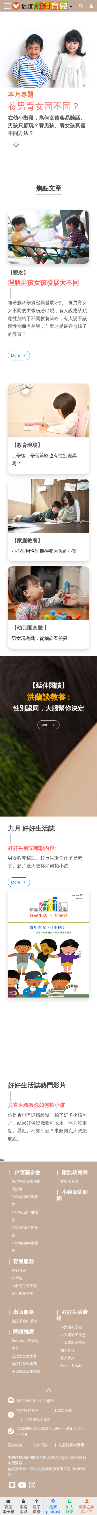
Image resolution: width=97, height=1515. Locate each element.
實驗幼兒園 (69, 1181)
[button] (71, 5)
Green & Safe (71, 1365)
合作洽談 (40, 1444)
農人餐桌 (67, 1357)
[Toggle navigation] (7, 6)
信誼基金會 (27, 1172)
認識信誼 (15, 1444)
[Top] (2, 1160)
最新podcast (53, 1506)
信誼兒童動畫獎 (24, 1363)
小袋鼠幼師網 (72, 1195)
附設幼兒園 (75, 1172)
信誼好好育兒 (27, 1410)
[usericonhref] (89, 6)
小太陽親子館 (71, 1327)
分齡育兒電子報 (24, 1285)
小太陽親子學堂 (73, 1334)
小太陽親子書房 (73, 1342)
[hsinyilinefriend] (12, 1486)
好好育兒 (19, 1270)
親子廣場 (37, 1506)
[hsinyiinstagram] (32, 1486)
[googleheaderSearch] (81, 6)
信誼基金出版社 (24, 1320)
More (19, 355)
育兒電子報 (8, 1506)
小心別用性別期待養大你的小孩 (44, 551)
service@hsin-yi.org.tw (35, 1400)
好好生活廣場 (72, 1314)
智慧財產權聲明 (71, 1444)
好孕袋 (17, 1278)
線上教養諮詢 (22, 1293)
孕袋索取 (23, 1506)
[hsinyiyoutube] (22, 1486)
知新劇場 (67, 1350)
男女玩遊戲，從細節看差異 (40, 638)
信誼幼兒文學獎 (24, 1356)
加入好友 (69, 1506)
